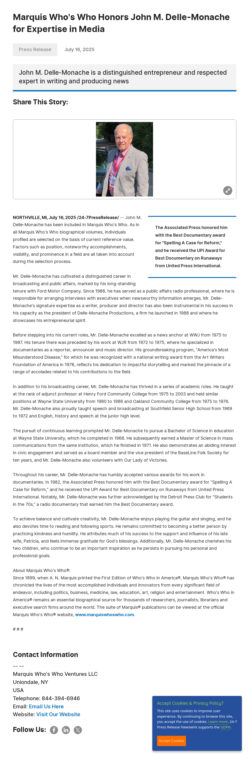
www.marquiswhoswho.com (104, 615)
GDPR (225, 727)
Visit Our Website (58, 714)
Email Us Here (46, 706)
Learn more (218, 721)
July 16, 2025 (79, 49)
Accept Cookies (171, 740)
